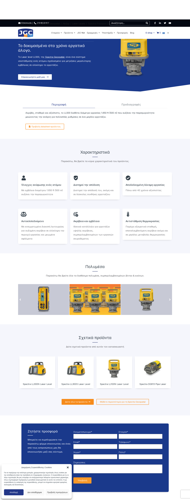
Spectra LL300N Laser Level (37, 384)
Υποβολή (82, 480)
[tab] (59, 104)
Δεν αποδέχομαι (34, 492)
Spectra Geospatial (54, 57)
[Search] (147, 23)
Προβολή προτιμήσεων (57, 492)
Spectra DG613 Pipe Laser (152, 384)
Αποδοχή (14, 492)
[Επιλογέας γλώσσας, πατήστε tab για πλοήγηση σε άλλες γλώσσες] (166, 33)
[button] (67, 467)
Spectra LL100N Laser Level (114, 384)
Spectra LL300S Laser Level (75, 384)
